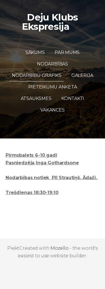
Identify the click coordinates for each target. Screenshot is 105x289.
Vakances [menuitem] (52, 110)
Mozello (59, 248)
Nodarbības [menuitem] (52, 64)
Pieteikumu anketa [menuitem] (52, 87)
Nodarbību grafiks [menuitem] (36, 75)
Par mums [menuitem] (67, 52)
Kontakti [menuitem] (72, 98)
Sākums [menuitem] (35, 52)
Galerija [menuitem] (82, 75)
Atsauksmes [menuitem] (36, 98)
